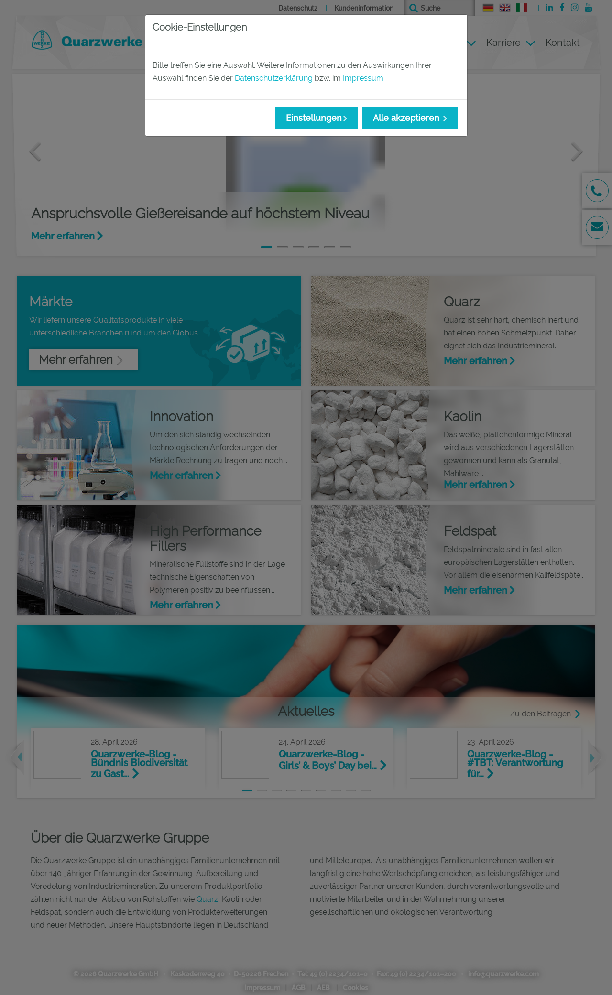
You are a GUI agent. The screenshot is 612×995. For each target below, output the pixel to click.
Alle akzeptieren (407, 118)
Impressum (363, 78)
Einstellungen (314, 118)
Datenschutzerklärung (274, 78)
